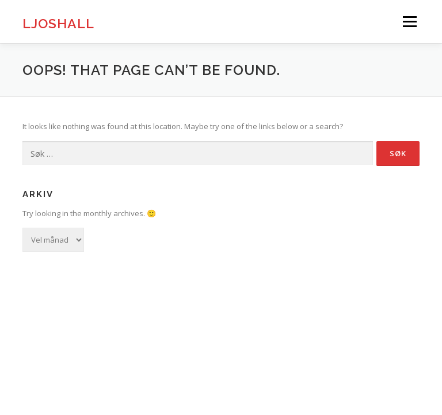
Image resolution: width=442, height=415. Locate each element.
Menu (409, 21)
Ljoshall (58, 23)
